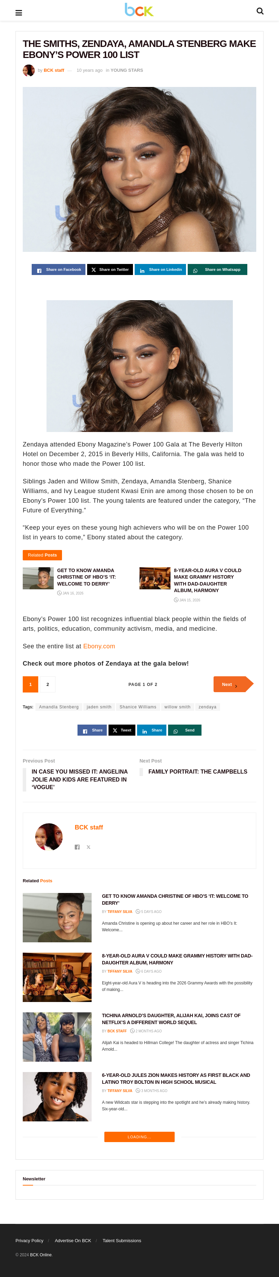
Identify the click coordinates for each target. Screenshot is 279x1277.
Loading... (140, 1137)
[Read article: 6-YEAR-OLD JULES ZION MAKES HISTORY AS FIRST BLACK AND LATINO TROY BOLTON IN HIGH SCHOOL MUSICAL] (57, 1096)
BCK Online (41, 1255)
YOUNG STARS (127, 70)
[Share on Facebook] (58, 269)
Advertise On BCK (73, 1240)
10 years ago (89, 70)
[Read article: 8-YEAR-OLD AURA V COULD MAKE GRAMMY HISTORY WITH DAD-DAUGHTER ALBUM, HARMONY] (57, 977)
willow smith (178, 707)
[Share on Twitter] (110, 269)
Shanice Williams (138, 707)
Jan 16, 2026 (70, 593)
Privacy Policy (29, 1240)
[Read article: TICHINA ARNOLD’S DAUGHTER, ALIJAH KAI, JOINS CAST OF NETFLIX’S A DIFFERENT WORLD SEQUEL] (57, 1037)
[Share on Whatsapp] (217, 269)
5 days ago (149, 912)
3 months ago (151, 1091)
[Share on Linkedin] (160, 269)
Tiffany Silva (119, 912)
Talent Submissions (122, 1240)
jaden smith (99, 707)
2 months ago (146, 1031)
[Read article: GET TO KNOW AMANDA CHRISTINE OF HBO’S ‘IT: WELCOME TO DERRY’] (57, 917)
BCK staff (54, 70)
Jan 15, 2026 (187, 600)
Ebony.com (99, 646)
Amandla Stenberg (59, 707)
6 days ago (149, 971)
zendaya (208, 707)
